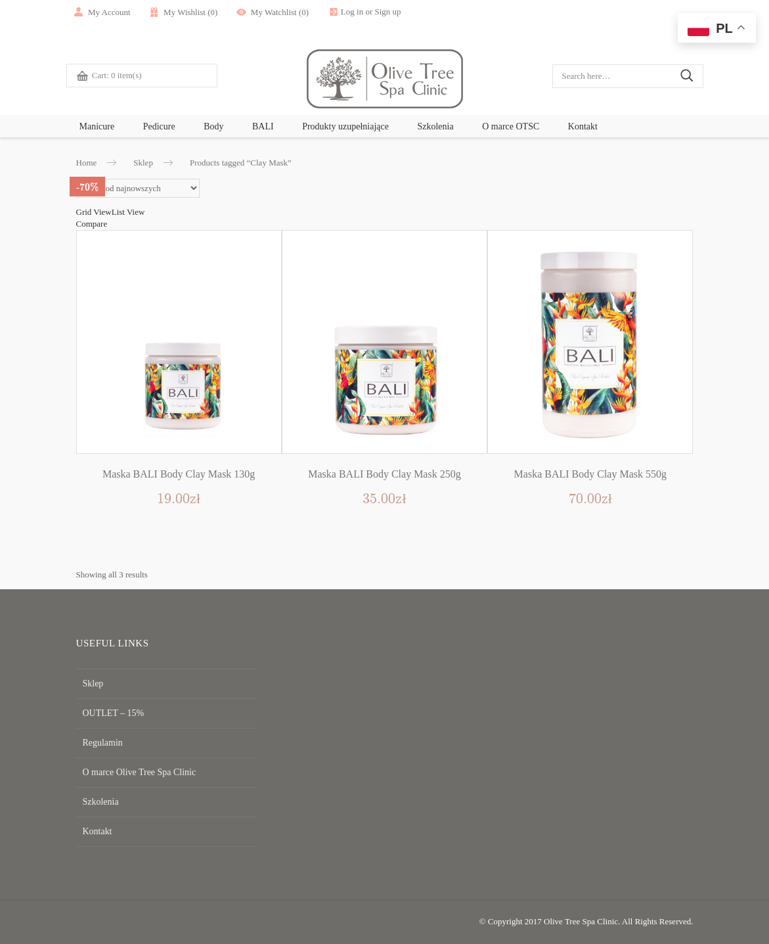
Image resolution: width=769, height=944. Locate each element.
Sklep (143, 163)
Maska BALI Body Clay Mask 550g (590, 474)
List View (128, 212)
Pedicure (159, 126)
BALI (263, 126)
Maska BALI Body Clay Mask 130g (178, 474)
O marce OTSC (510, 126)
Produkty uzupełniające (345, 126)
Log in (367, 11)
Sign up (403, 11)
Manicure (97, 126)
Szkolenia (435, 126)
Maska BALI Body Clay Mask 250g (384, 474)
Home (86, 163)
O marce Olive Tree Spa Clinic (135, 772)
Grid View (94, 212)
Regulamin (101, 743)
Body (213, 126)
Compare (92, 224)
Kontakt (583, 126)
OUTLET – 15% (111, 713)
